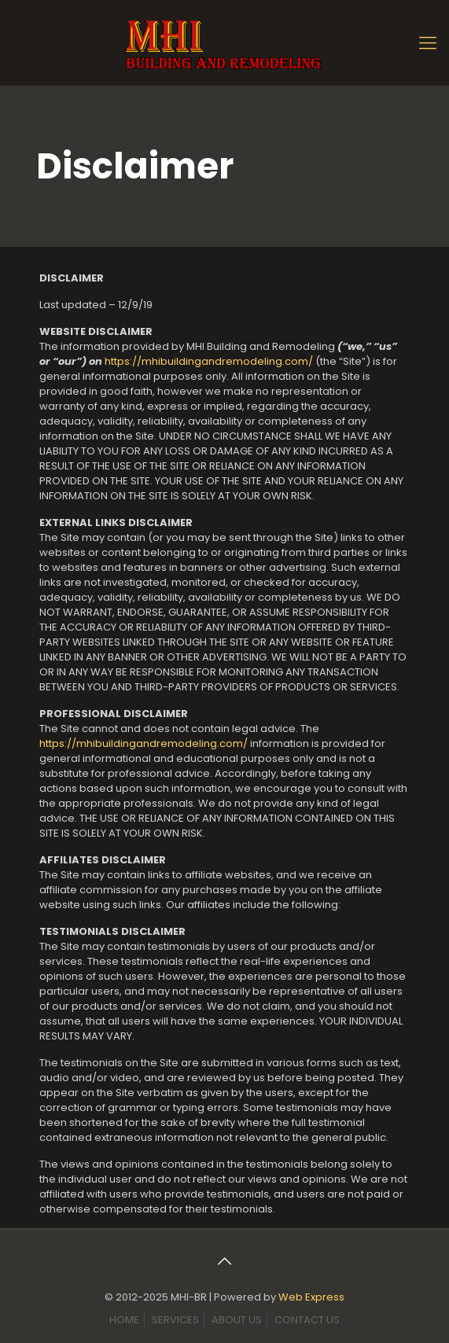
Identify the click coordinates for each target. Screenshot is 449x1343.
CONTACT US (307, 1319)
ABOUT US (237, 1319)
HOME (124, 1319)
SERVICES (175, 1319)
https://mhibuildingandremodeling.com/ (209, 361)
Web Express (311, 1297)
